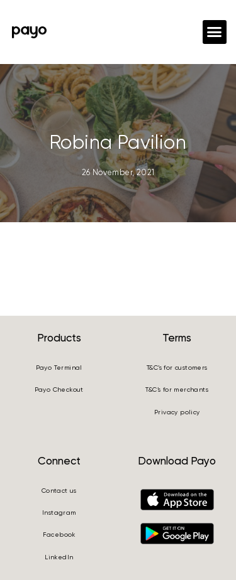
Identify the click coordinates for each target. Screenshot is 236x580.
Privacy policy (177, 412)
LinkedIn (59, 557)
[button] (215, 32)
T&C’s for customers (177, 367)
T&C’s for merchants (176, 389)
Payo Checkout (59, 389)
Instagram (59, 512)
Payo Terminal (59, 367)
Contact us (59, 490)
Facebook (59, 534)
